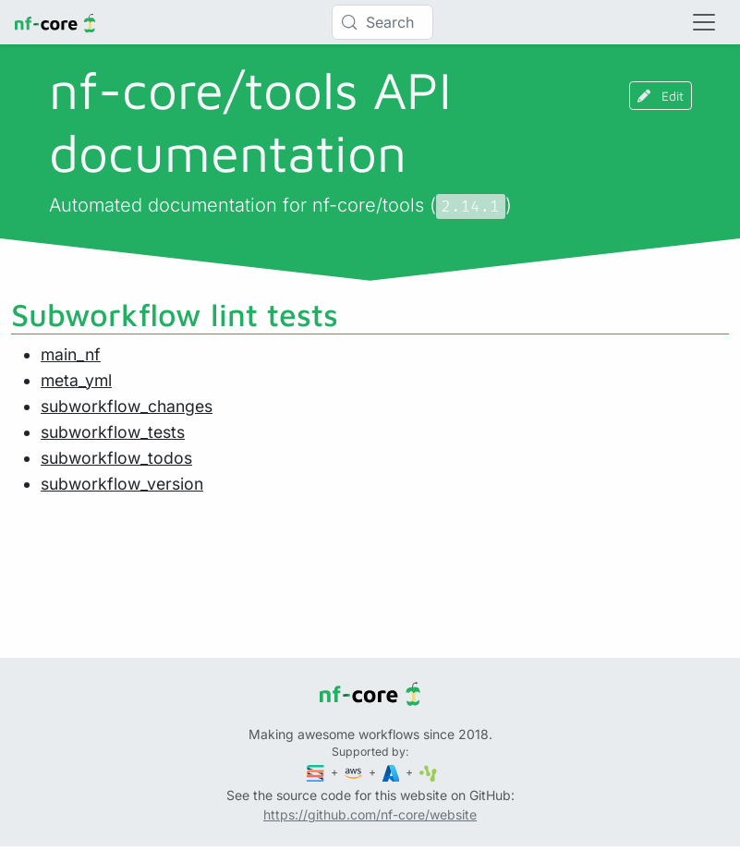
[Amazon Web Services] (355, 772)
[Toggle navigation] (704, 22)
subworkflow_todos (116, 458)
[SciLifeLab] (428, 772)
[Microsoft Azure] (392, 772)
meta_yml (76, 380)
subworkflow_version (122, 483)
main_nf (71, 354)
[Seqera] (317, 772)
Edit (660, 95)
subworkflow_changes (126, 406)
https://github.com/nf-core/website (370, 814)
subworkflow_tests (113, 432)
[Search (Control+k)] (382, 22)
